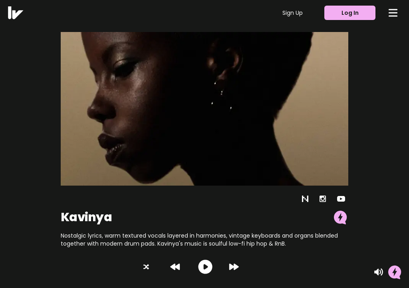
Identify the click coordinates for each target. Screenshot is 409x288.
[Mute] (378, 272)
